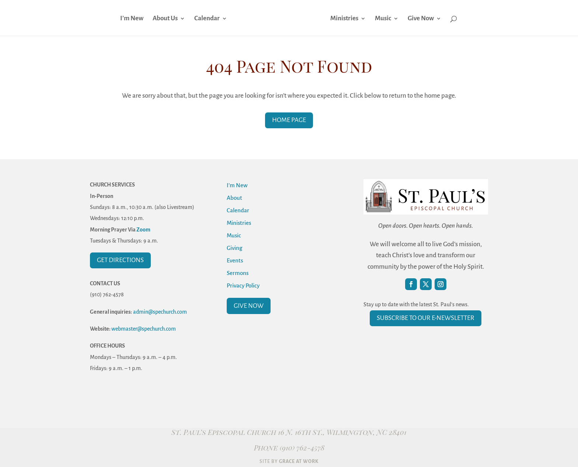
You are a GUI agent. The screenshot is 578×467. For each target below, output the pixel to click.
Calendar (206, 19)
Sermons (237, 273)
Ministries (345, 19)
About (234, 198)
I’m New (130, 19)
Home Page (289, 119)
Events (235, 260)
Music (384, 19)
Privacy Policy (243, 285)
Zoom (143, 230)
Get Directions (120, 260)
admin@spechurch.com (160, 312)
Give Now (422, 19)
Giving (234, 248)
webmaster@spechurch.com (143, 329)
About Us (164, 19)
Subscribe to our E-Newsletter (425, 317)
